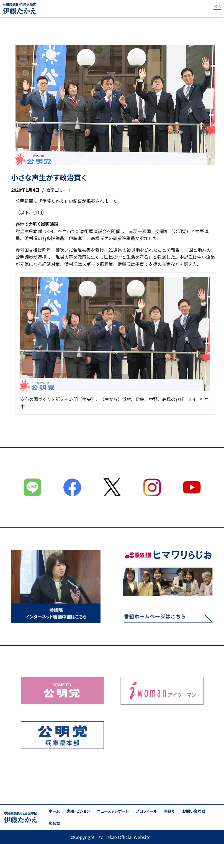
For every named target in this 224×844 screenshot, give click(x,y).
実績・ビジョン (78, 811)
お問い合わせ (193, 811)
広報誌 (54, 823)
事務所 (170, 811)
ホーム (54, 811)
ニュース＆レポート (113, 811)
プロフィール (146, 811)
